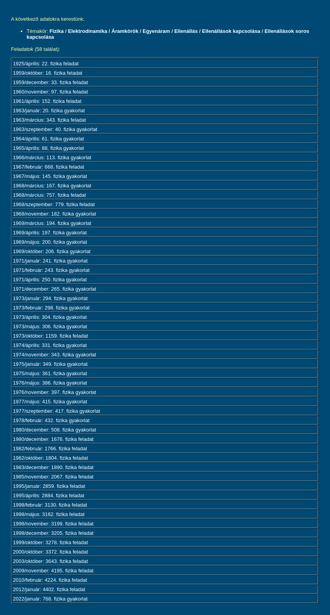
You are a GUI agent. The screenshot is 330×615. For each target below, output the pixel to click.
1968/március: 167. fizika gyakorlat (52, 186)
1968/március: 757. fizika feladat (49, 195)
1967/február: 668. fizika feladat (48, 167)
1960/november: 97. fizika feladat (50, 92)
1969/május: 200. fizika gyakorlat (50, 242)
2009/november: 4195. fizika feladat (53, 571)
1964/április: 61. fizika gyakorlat (48, 139)
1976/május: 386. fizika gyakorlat (50, 383)
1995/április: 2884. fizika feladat (48, 495)
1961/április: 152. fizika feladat (47, 101)
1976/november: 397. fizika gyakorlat (54, 392)
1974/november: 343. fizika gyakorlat (54, 355)
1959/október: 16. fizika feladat (47, 73)
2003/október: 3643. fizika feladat (50, 561)
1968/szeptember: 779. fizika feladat (54, 204)
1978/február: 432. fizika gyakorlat (51, 420)
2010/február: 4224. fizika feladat (50, 580)
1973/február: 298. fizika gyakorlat (51, 308)
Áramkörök (125, 31)
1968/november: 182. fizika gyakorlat (54, 214)
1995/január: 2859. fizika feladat (49, 486)
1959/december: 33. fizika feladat (50, 82)
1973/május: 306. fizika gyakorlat (50, 326)
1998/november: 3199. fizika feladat (53, 524)
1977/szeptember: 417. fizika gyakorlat (56, 411)
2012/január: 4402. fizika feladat (49, 589)
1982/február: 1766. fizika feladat (50, 448)
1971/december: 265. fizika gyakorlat (54, 289)
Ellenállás (186, 31)
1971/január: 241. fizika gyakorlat (50, 261)
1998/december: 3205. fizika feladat (53, 533)
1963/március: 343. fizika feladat (49, 120)
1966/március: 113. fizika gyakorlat (52, 157)
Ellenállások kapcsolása (231, 31)
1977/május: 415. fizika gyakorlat (50, 402)
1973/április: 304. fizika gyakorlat (50, 317)
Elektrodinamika (87, 31)
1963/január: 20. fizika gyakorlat (49, 110)
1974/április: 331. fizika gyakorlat (50, 345)
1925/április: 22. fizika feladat (46, 64)
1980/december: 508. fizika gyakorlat (54, 430)
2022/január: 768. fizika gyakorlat (50, 599)
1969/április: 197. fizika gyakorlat (50, 233)
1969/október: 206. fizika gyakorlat (51, 251)
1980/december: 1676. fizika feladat (53, 439)
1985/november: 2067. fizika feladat (53, 477)
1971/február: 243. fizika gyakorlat (51, 270)
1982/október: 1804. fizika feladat (50, 458)
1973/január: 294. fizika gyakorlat (50, 298)
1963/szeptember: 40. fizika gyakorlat (55, 129)
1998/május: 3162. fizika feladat (49, 514)
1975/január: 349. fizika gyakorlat (50, 364)
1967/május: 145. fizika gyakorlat (50, 176)
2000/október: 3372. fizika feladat (50, 552)
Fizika (57, 31)
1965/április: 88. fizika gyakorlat (48, 148)
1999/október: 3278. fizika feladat (50, 542)
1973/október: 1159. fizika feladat (50, 336)
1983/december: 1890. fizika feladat (53, 467)
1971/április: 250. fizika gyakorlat (50, 279)
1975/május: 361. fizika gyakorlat (50, 373)
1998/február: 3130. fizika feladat (50, 505)
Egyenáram (156, 31)
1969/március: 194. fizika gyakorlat (52, 223)
